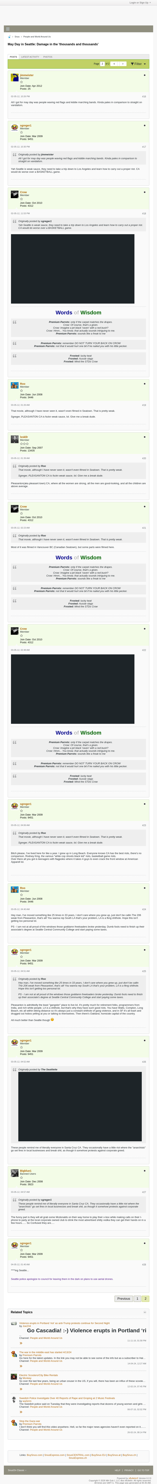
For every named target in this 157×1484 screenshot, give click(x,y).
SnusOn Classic (17, 1470)
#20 (144, 458)
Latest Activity (30, 57)
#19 (144, 405)
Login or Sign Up (140, 2)
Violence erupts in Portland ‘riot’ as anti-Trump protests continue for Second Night (64, 1323)
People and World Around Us (46, 1338)
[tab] (13, 56)
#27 (144, 1192)
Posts (13, 57)
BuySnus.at (114, 1455)
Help (117, 1470)
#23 (144, 825)
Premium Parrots (32, 1355)
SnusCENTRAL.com (78, 1455)
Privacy (128, 1470)
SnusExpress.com (54, 1455)
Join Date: (25, 85)
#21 (144, 528)
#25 (144, 971)
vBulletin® (133, 1478)
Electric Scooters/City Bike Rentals (38, 1375)
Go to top (143, 1470)
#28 (144, 1264)
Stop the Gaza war (29, 1421)
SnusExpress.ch (78, 1457)
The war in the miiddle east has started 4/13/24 (45, 1352)
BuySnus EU (99, 1455)
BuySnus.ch (129, 1455)
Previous (123, 1298)
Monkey (27, 1378)
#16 (144, 96)
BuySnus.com (34, 1455)
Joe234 (27, 1326)
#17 (144, 147)
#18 (144, 213)
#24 (144, 909)
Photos (47, 57)
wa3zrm (27, 1401)
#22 (144, 650)
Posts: (23, 88)
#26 (144, 1062)
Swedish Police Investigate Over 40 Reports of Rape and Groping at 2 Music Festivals (67, 1398)
